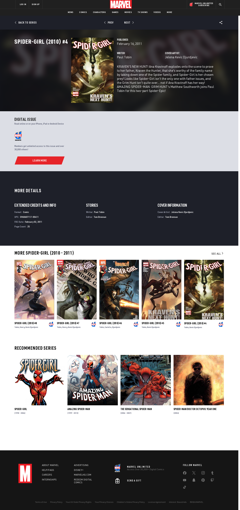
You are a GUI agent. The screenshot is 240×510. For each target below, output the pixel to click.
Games (115, 12)
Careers (47, 474)
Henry (22, 352)
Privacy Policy (56, 502)
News (70, 12)
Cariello (108, 352)
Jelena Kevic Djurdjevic (161, 72)
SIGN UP (35, 4)
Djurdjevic (116, 352)
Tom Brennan (100, 242)
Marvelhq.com (82, 474)
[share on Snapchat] (194, 480)
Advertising (81, 465)
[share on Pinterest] (203, 480)
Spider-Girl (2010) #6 (110, 348)
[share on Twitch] (212, 480)
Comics (83, 12)
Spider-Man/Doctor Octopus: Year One (195, 434)
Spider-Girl (20, 434)
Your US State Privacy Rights (78, 502)
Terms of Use (41, 502)
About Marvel (50, 465)
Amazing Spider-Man (78, 434)
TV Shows (143, 12)
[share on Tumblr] (212, 473)
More (169, 12)
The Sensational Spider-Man (136, 434)
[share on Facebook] (184, 473)
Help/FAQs (48, 470)
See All (217, 278)
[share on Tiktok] (184, 487)
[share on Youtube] (184, 480)
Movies (128, 12)
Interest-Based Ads (178, 502)
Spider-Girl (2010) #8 (25, 348)
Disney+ (79, 470)
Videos (157, 12)
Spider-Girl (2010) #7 (68, 348)
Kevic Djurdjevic (32, 352)
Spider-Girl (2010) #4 (195, 348)
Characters (99, 12)
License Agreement (157, 502)
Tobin (16, 352)
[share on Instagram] (203, 473)
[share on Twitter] (194, 473)
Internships (49, 479)
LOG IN (23, 4)
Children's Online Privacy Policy (131, 502)
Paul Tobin (84, 72)
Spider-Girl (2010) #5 (153, 348)
